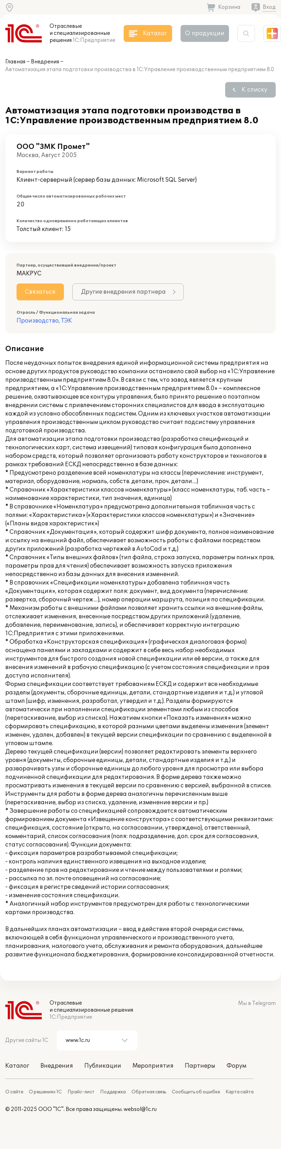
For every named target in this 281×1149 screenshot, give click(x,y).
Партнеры (200, 1065)
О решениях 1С (45, 1092)
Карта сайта (240, 1092)
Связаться (40, 291)
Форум (236, 1065)
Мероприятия (153, 1065)
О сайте (14, 1092)
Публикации (102, 1065)
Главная (15, 62)
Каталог (17, 1065)
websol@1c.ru (140, 1109)
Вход (269, 7)
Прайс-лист (80, 1092)
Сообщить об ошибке (196, 1092)
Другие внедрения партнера (123, 291)
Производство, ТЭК (44, 320)
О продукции (204, 33)
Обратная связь (148, 1092)
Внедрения (45, 62)
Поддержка (113, 1092)
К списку (254, 89)
